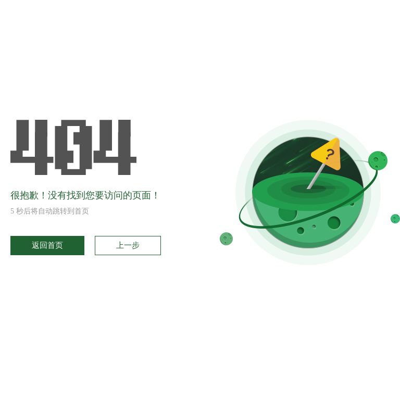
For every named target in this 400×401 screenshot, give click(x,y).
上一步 (128, 245)
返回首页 (47, 245)
